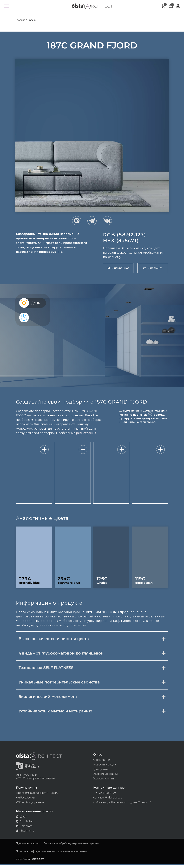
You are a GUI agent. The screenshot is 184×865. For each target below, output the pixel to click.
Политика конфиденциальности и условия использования (50, 852)
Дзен (21, 817)
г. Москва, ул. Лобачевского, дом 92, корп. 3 (122, 803)
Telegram (23, 827)
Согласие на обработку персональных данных (70, 844)
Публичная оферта (26, 844)
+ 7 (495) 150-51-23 (104, 793)
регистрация (85, 433)
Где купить (100, 769)
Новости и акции (104, 765)
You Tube (23, 822)
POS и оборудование (29, 803)
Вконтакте (24, 831)
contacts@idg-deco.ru (107, 798)
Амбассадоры (24, 798)
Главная (20, 20)
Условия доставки (105, 774)
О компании (101, 760)
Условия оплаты (104, 779)
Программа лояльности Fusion (36, 793)
